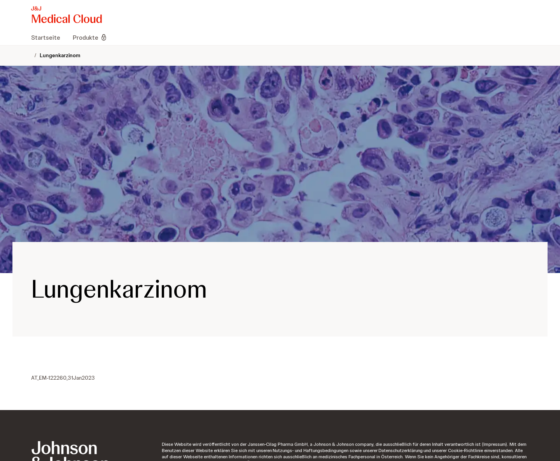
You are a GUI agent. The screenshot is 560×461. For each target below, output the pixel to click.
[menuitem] (48, 37)
